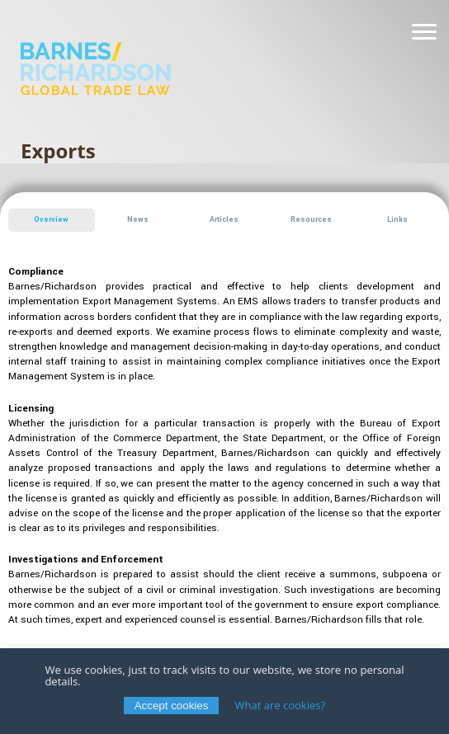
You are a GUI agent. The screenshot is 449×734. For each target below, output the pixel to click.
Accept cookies (172, 705)
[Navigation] (424, 32)
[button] (51, 220)
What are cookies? (280, 705)
